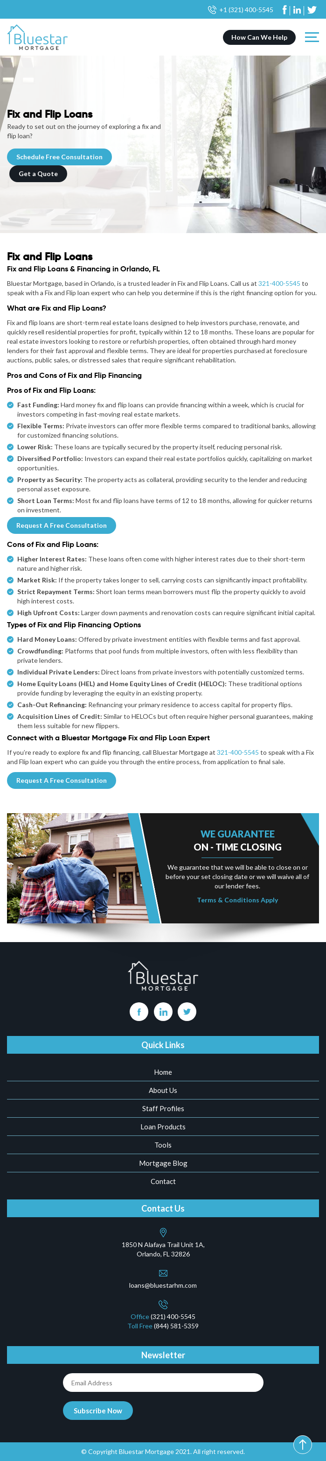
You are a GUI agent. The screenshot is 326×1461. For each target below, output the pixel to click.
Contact (163, 1181)
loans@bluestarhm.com (163, 1285)
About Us (163, 1090)
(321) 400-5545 (173, 1316)
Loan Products (163, 1126)
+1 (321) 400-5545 (246, 10)
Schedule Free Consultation (59, 157)
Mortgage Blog (163, 1163)
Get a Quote (38, 173)
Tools (163, 1145)
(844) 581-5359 (176, 1326)
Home (163, 1072)
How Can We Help (259, 37)
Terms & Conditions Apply (237, 900)
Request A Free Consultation (61, 525)
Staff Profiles (163, 1108)
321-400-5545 (279, 283)
